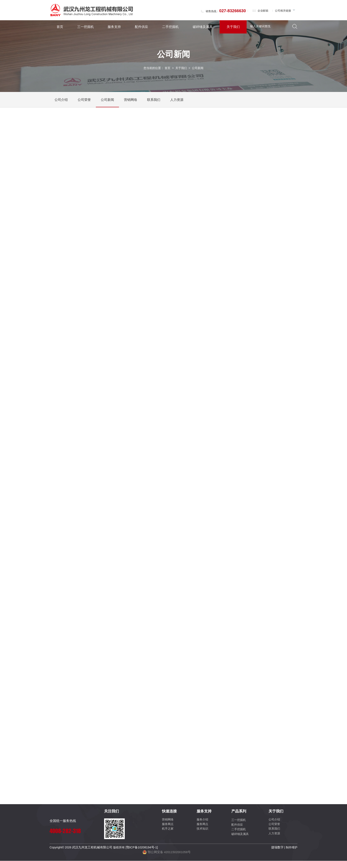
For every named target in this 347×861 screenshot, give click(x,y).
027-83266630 (232, 10)
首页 (60, 27)
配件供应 (141, 27)
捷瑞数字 (278, 848)
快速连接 (169, 812)
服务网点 (168, 824)
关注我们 (111, 812)
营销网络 (130, 100)
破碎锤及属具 (203, 27)
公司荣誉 (84, 100)
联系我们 (153, 100)
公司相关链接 (285, 10)
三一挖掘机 (85, 27)
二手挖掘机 (170, 27)
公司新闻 (107, 100)
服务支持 (114, 27)
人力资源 (176, 100)
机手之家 (168, 829)
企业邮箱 (260, 10)
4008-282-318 (65, 831)
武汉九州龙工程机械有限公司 (91, 848)
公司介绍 (61, 100)
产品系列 (238, 812)
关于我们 (233, 27)
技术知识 (202, 829)
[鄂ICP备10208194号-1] (138, 848)
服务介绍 (202, 820)
